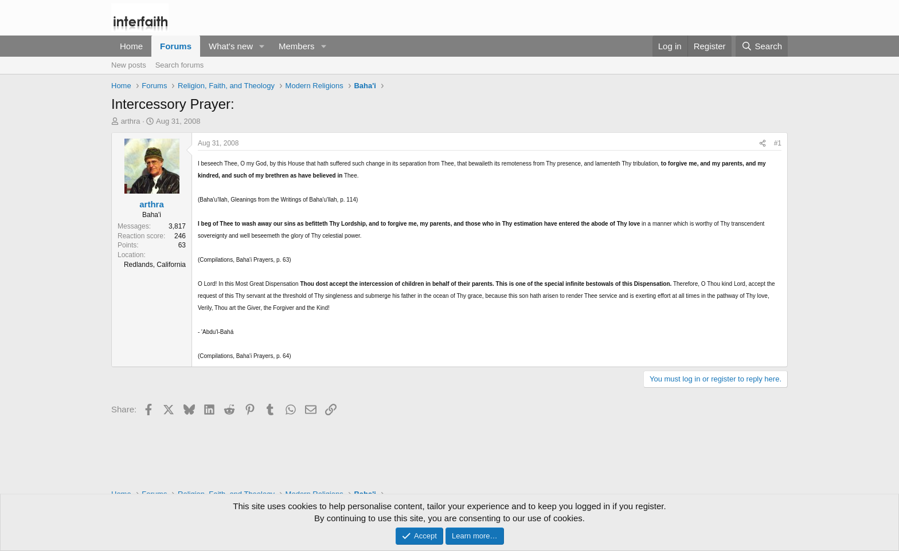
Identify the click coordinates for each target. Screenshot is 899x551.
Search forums (179, 65)
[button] (262, 46)
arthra (130, 121)
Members (297, 46)
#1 (777, 143)
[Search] (762, 46)
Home (131, 46)
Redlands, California (155, 265)
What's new (231, 46)
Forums (175, 46)
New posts (128, 65)
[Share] (762, 143)
